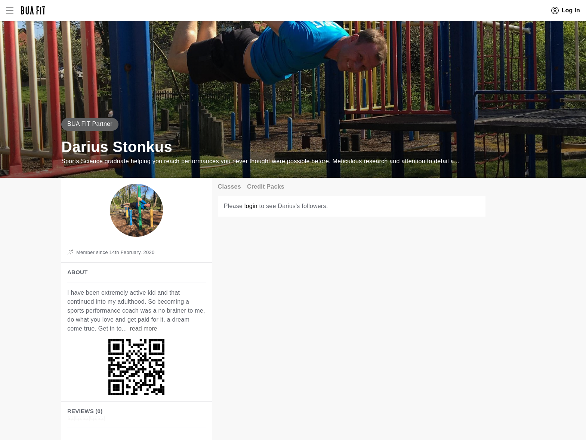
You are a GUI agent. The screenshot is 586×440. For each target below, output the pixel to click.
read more (143, 328)
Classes (229, 186)
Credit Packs (265, 186)
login (250, 206)
